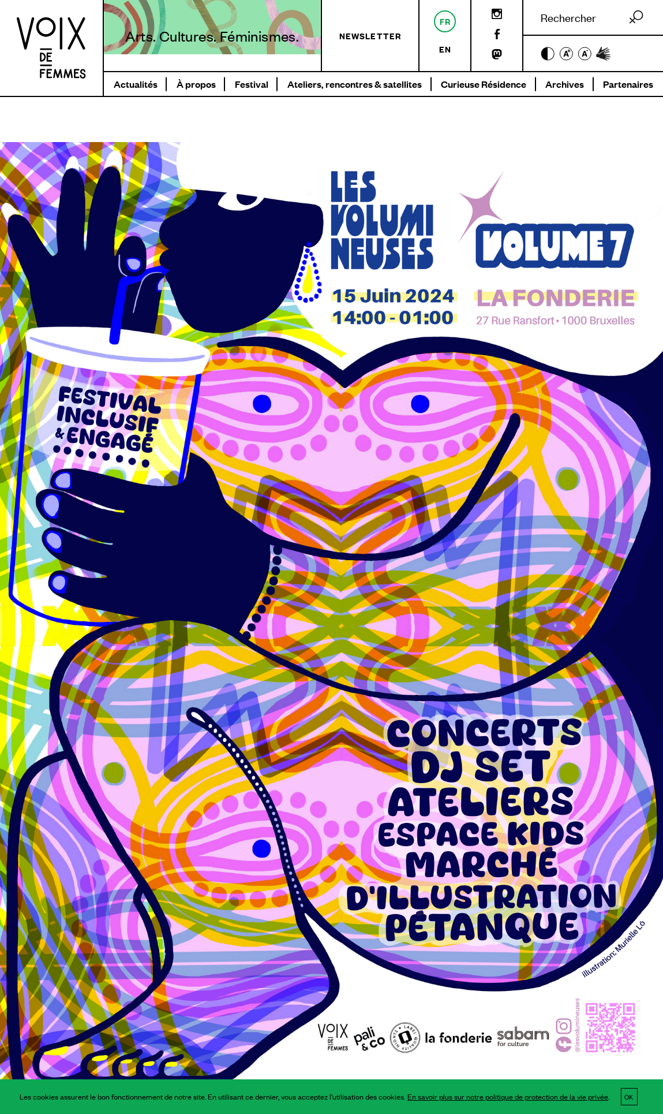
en (445, 49)
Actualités (136, 84)
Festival (251, 84)
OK (628, 1096)
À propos (196, 84)
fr (445, 21)
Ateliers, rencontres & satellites (354, 84)
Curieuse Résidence (483, 84)
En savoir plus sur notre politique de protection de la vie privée (507, 1096)
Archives (564, 84)
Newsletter (370, 35)
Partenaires (628, 84)
